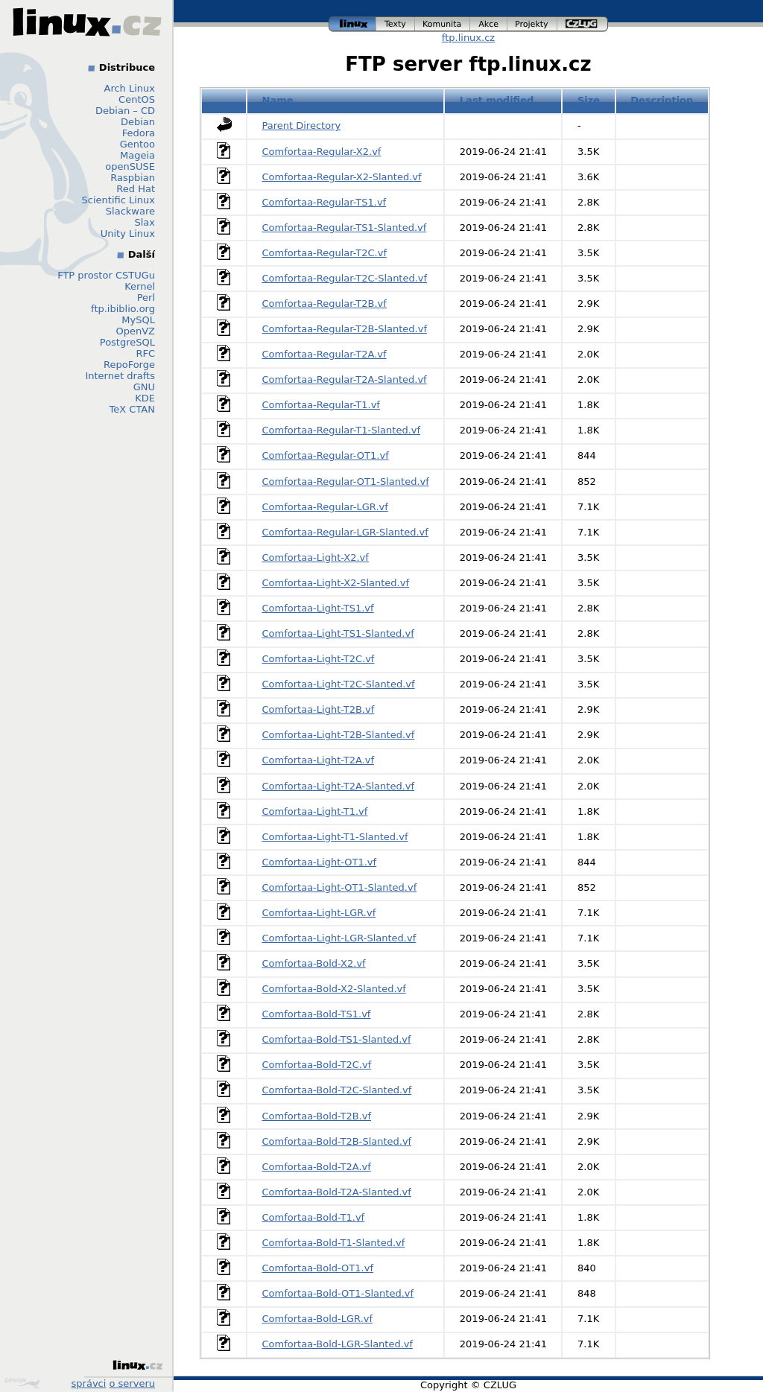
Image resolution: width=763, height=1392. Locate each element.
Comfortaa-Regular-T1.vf (321, 404)
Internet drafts (120, 375)
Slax (144, 222)
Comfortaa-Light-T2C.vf (318, 658)
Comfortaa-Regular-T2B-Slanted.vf (344, 328)
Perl (146, 297)
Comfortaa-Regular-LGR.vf (325, 506)
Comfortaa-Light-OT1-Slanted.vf (339, 887)
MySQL (138, 319)
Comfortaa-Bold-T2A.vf (316, 1166)
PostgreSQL (127, 342)
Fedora (138, 133)
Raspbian (132, 177)
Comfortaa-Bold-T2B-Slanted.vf (337, 1141)
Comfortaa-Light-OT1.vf (319, 862)
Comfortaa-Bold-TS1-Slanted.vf (336, 1039)
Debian (138, 121)
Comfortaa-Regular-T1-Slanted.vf (341, 430)
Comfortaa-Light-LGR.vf (319, 912)
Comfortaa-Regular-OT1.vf (325, 455)
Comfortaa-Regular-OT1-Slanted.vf (345, 481)
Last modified (497, 100)
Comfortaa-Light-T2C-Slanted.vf (338, 684)
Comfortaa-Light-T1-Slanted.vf (335, 836)
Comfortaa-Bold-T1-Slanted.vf (333, 1242)
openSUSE (130, 166)
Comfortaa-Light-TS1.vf (318, 608)
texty (395, 24)
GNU (144, 387)
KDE (145, 398)
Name (278, 100)
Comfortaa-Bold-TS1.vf (316, 1014)
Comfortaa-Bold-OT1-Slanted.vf (338, 1293)
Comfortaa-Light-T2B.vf (318, 709)
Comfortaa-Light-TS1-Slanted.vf (338, 633)
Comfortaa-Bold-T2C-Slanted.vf (337, 1090)
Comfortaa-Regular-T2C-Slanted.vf (345, 278)
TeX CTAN (132, 409)
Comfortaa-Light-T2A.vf (318, 760)
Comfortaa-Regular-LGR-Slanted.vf (345, 532)
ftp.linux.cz (468, 37)
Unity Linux (128, 233)
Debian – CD (125, 110)
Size (588, 100)
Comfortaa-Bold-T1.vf (313, 1217)
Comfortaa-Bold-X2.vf (314, 963)
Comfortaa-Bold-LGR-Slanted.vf (338, 1344)
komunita (442, 24)
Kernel (139, 286)
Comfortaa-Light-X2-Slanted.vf (335, 582)
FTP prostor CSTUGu (106, 275)
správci (89, 1383)
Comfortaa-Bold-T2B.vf (317, 1116)
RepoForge (129, 364)
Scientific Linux (118, 200)
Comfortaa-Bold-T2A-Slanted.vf (336, 1192)
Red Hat (135, 188)
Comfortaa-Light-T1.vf (315, 811)
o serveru (132, 1383)
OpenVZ (135, 331)
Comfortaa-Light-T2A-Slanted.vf (338, 786)
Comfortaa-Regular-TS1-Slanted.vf (344, 227)
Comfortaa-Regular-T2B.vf (324, 303)
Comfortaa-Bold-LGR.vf (317, 1318)
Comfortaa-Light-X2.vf (315, 557)
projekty (532, 24)
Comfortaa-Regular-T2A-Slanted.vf (344, 379)
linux (352, 24)
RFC (145, 353)
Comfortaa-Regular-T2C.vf (324, 252)
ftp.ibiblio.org (123, 308)
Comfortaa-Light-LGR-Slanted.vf (339, 938)
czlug (582, 24)
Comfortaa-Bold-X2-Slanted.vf (334, 988)
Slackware (130, 211)
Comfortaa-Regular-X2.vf (322, 151)
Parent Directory (301, 125)
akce (488, 24)
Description (661, 100)
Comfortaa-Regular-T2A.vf (324, 354)
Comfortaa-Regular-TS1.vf (324, 202)
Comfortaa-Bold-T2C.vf (317, 1064)
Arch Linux (130, 88)
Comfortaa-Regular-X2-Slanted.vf (342, 176)
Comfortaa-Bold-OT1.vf (317, 1268)
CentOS (136, 99)
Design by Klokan (22, 1383)
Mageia (137, 155)
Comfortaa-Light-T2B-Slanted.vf (338, 734)
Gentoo (137, 144)
